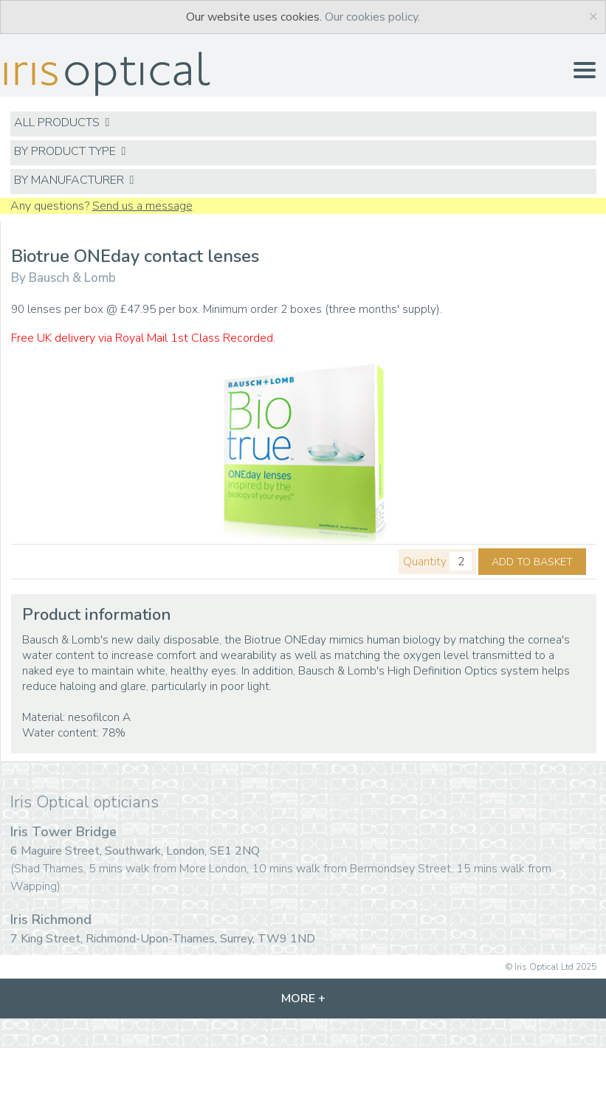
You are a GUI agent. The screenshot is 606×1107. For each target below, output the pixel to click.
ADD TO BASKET (532, 561)
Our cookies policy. (372, 17)
